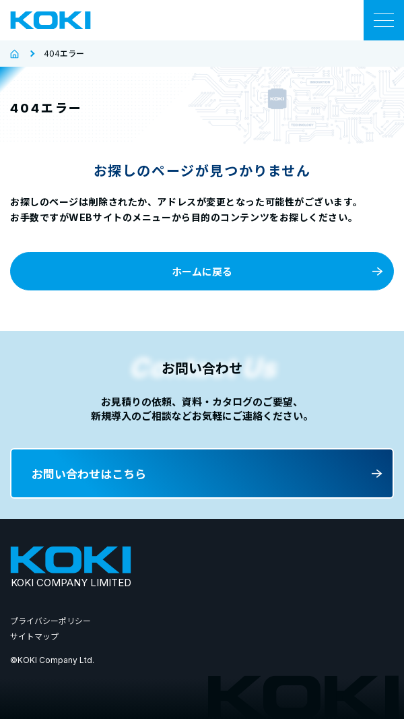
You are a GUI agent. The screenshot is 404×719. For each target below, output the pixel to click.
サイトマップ (34, 636)
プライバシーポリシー (50, 621)
